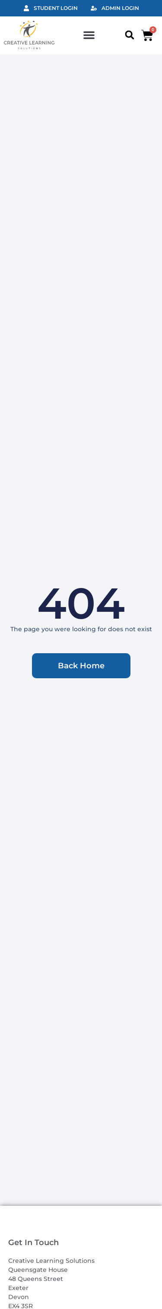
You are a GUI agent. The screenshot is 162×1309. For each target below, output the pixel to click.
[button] (89, 35)
